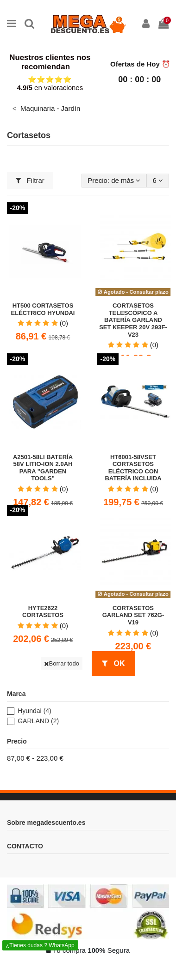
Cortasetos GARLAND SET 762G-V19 (133, 615)
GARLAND (38, 721)
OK (113, 663)
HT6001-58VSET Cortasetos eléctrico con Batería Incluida (133, 468)
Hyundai (34, 710)
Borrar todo (61, 663)
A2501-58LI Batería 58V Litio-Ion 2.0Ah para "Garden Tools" (43, 468)
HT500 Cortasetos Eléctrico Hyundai (43, 309)
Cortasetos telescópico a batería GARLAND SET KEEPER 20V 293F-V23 (133, 320)
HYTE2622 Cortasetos (42, 612)
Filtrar (30, 180)
